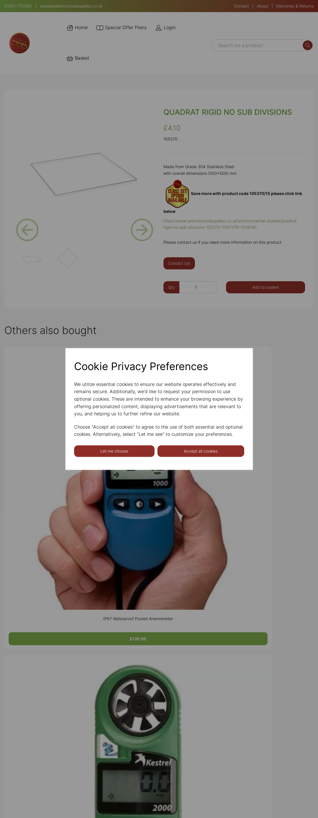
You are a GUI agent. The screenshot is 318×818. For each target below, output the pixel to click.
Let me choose (114, 451)
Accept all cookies (201, 451)
